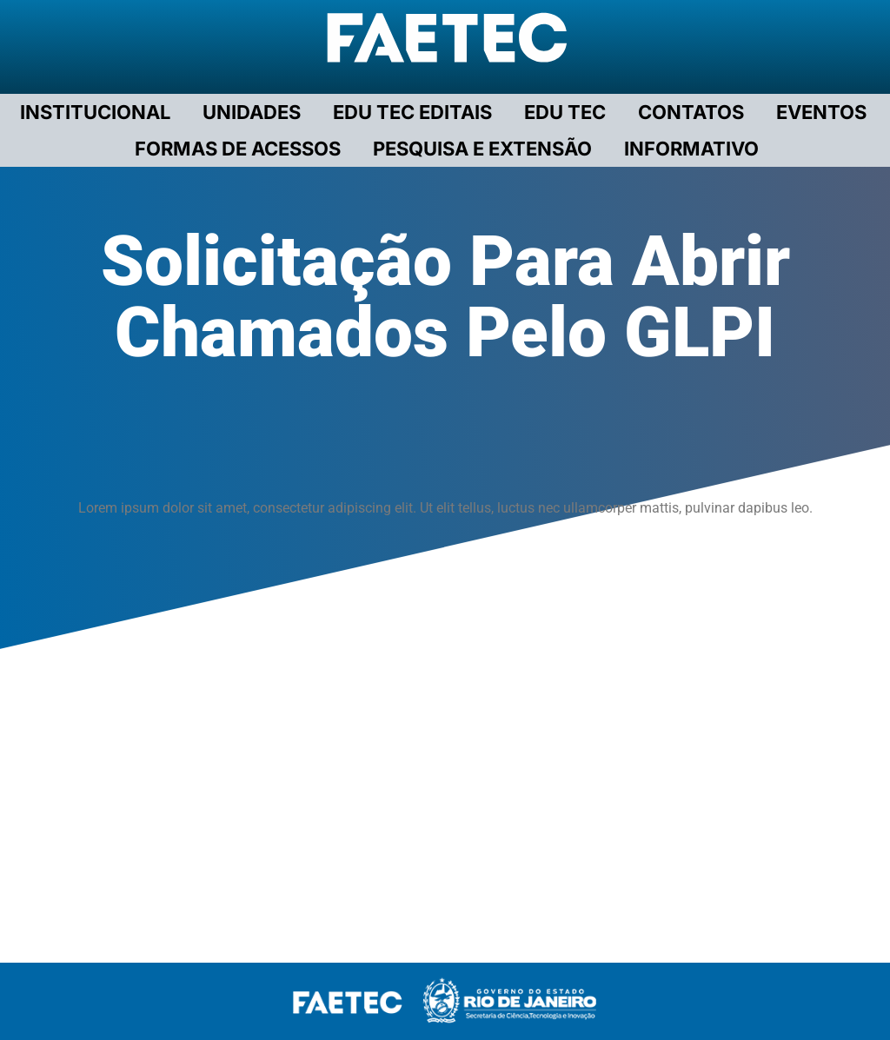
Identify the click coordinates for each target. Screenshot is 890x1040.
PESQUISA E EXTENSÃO (482, 148)
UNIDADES (252, 112)
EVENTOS (821, 112)
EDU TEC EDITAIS (412, 112)
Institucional (95, 112)
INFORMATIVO (691, 148)
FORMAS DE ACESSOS (238, 148)
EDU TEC (565, 112)
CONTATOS (691, 112)
